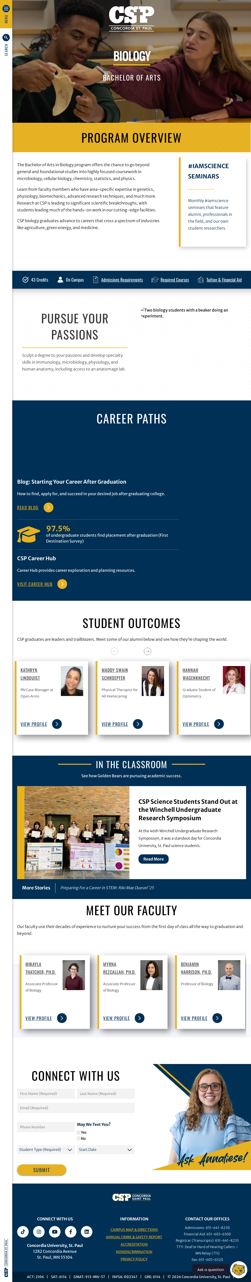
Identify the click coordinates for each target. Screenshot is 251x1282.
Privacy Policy (134, 1259)
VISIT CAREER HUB (34, 584)
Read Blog (28, 507)
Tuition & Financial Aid (224, 279)
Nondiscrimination (134, 1252)
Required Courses (175, 279)
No (83, 1138)
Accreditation (134, 1244)
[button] (6, 45)
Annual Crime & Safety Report (134, 1237)
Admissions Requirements (122, 279)
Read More (153, 859)
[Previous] (114, 651)
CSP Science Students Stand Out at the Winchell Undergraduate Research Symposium (188, 810)
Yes (84, 1132)
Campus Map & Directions (134, 1229)
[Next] (147, 651)
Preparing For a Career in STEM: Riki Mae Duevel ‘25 (107, 888)
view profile (40, 724)
